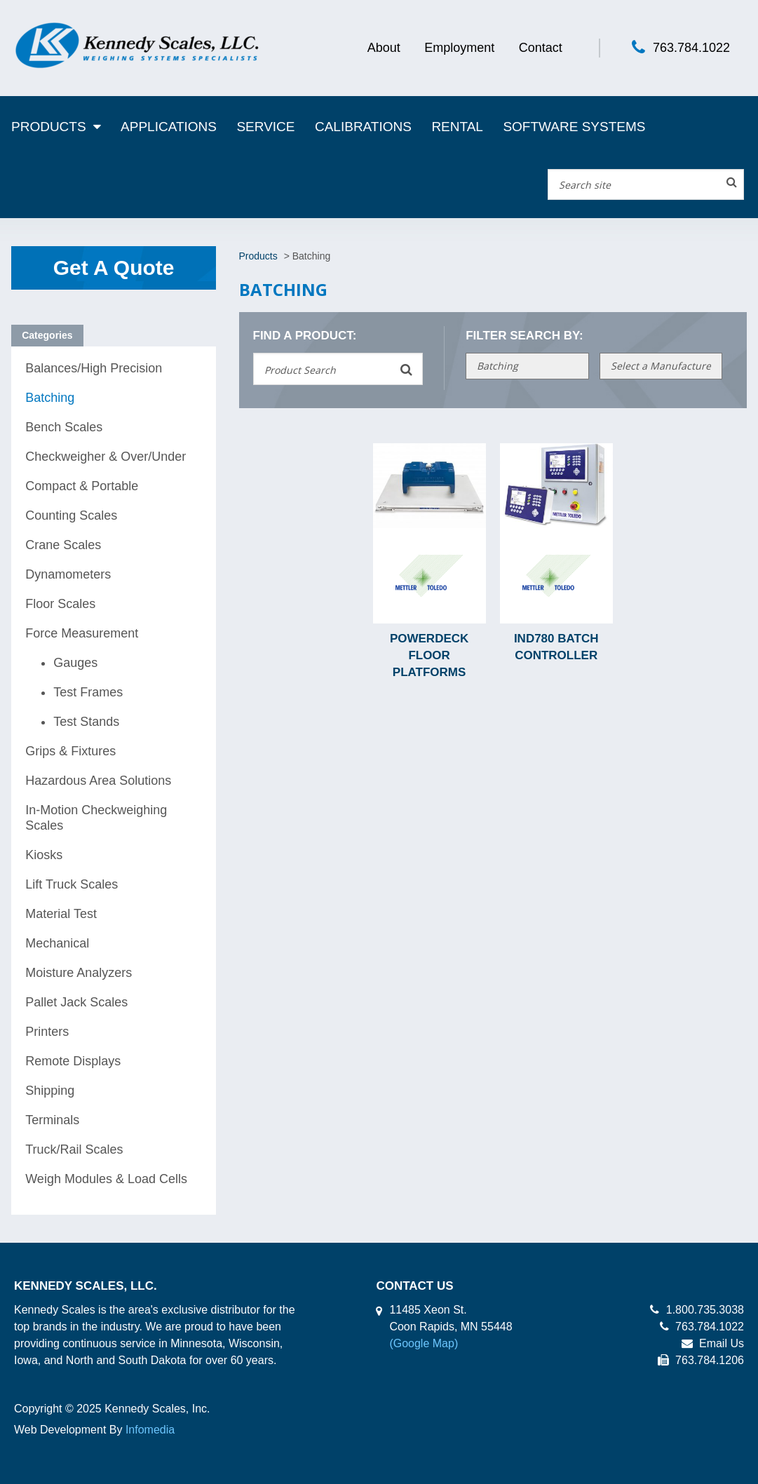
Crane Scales (63, 545)
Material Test (61, 914)
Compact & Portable (81, 486)
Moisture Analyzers (78, 973)
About (383, 48)
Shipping (49, 1091)
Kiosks (43, 855)
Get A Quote (114, 267)
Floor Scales (60, 604)
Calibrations (363, 126)
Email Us (713, 1343)
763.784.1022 (691, 48)
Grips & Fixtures (70, 751)
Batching (49, 398)
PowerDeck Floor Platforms (429, 655)
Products (48, 126)
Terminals (52, 1120)
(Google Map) (423, 1343)
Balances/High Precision (93, 368)
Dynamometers (68, 574)
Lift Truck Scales (71, 884)
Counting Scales (71, 515)
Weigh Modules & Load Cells (106, 1179)
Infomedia (150, 1430)
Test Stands (86, 722)
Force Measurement (81, 633)
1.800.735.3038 (697, 1310)
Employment (459, 48)
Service (265, 126)
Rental (457, 126)
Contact (540, 48)
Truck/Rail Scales (74, 1149)
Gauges (75, 663)
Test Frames (88, 692)
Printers (47, 1032)
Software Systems (574, 126)
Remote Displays (73, 1061)
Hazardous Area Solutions (98, 781)
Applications (169, 126)
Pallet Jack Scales (76, 1002)
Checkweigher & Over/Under (105, 457)
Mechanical (57, 943)
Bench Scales (63, 427)
